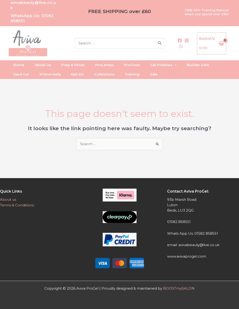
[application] (182, 65)
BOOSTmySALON (179, 288)
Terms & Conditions (17, 205)
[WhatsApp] (193, 49)
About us (8, 199)
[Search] (180, 43)
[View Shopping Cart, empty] (215, 43)
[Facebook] (192, 38)
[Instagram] (193, 43)
